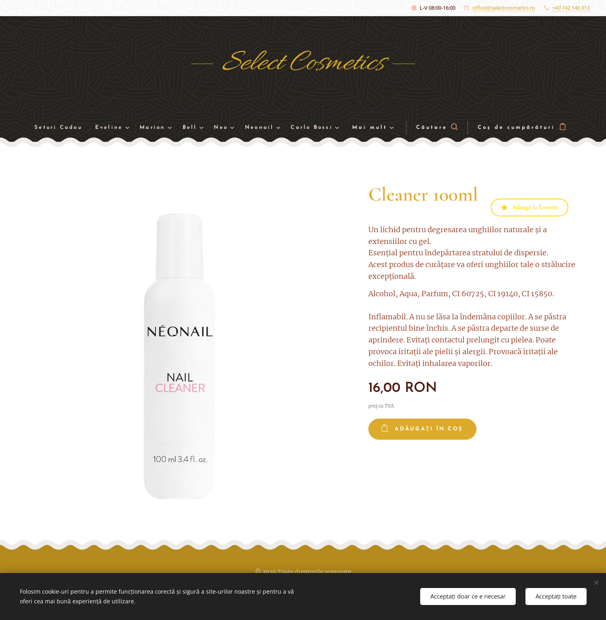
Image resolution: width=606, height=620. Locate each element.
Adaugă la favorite (529, 207)
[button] (445, 128)
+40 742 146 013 (571, 7)
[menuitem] (56, 128)
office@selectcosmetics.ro (503, 7)
